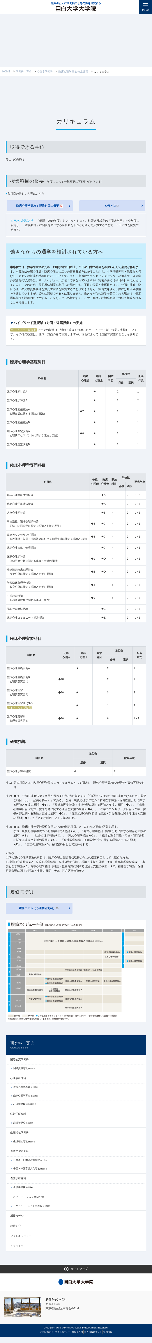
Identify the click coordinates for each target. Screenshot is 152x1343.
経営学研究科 (18, 1120)
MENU (145, 10)
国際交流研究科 (19, 1065)
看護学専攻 (23, 1193)
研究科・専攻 (24, 71)
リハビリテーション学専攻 (31, 1212)
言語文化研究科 (19, 1157)
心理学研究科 (45, 71)
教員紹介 (15, 1232)
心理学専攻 (24, 1110)
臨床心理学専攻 (25, 1101)
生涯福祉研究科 (19, 1138)
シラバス (112, 206)
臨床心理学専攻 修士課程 (73, 71)
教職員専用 (77, 1338)
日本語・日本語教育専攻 (30, 1166)
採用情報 (107, 1338)
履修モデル (16, 1221)
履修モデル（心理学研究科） (39, 914)
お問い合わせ (46, 1338)
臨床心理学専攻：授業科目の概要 (39, 206)
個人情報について (93, 1338)
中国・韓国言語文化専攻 (30, 1174)
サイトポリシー (62, 1338)
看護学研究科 (18, 1184)
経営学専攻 (23, 1128)
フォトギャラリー (20, 1242)
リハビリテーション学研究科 (27, 1203)
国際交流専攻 (24, 1074)
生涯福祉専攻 (24, 1147)
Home (6, 71)
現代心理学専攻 (25, 1093)
